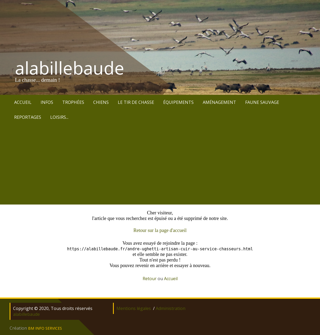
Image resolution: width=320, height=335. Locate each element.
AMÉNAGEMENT (219, 102)
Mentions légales (133, 308)
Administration (170, 308)
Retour (150, 278)
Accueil (171, 278)
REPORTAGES (27, 117)
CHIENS (101, 102)
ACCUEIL (23, 102)
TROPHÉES (73, 102)
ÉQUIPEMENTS (178, 102)
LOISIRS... (59, 117)
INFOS (47, 102)
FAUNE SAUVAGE (262, 102)
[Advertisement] (160, 164)
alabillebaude (69, 68)
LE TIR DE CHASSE (136, 102)
